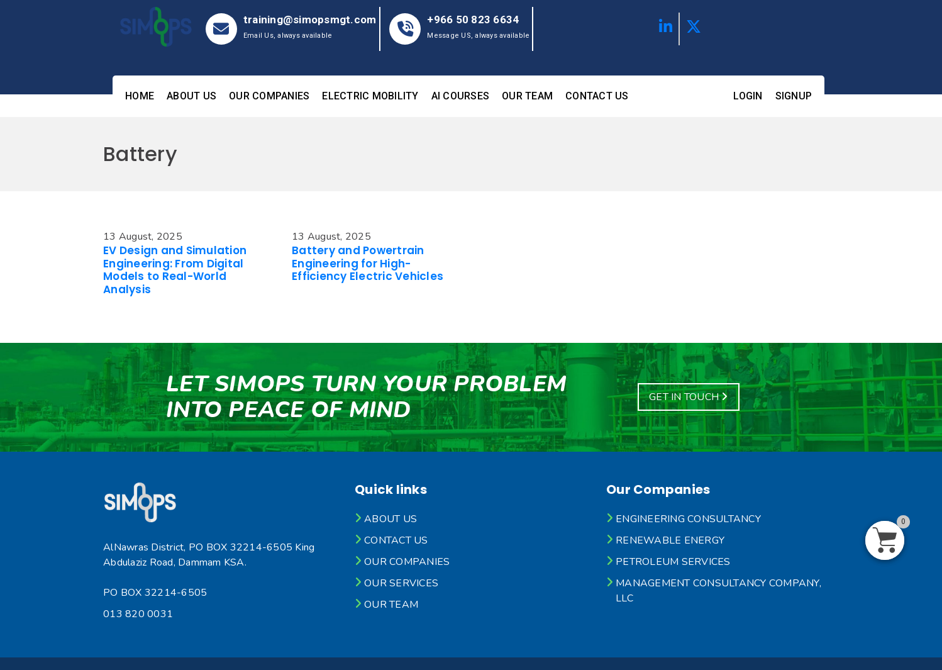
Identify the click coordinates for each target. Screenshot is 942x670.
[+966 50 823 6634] (405, 29)
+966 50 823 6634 (473, 19)
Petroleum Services (673, 562)
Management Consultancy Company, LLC (718, 590)
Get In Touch (688, 397)
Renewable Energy (670, 540)
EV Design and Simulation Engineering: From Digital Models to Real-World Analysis (175, 269)
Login (747, 96)
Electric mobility (370, 96)
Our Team (527, 96)
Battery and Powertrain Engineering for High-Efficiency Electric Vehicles (367, 263)
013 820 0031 (138, 614)
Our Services (401, 583)
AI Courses (460, 96)
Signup (793, 96)
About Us (191, 96)
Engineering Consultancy (688, 519)
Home (139, 96)
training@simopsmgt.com (310, 19)
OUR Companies (269, 96)
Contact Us (597, 96)
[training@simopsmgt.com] (221, 29)
